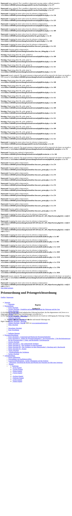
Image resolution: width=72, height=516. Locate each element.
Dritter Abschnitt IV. (17, 349)
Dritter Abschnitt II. (25, 345)
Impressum (10, 297)
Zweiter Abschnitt (34, 309)
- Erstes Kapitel (17, 367)
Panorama (11, 304)
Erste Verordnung (13, 330)
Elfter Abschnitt (13, 325)
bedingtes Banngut (14, 333)
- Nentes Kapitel (17, 381)
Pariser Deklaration (14, 357)
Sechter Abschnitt (17, 316)
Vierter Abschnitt (13, 313)
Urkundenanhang (10, 355)
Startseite (7, 302)
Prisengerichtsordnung (11, 335)
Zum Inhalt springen (7, 288)
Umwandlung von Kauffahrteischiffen (20, 359)
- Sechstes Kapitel (17, 376)
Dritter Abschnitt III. (36, 347)
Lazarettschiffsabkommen (28, 361)
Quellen (3, 297)
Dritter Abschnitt (13, 311)
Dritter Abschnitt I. (23, 343)
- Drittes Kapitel (17, 371)
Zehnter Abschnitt (16, 323)
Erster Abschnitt (13, 307)
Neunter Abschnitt (17, 321)
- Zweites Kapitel (17, 369)
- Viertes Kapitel (17, 373)
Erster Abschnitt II (39, 339)
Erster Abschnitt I (29, 337)
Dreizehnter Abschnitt (15, 328)
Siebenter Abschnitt (14, 318)
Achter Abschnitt (17, 319)
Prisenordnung (9, 306)
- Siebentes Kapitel (18, 378)
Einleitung (15, 366)
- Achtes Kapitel (17, 379)
